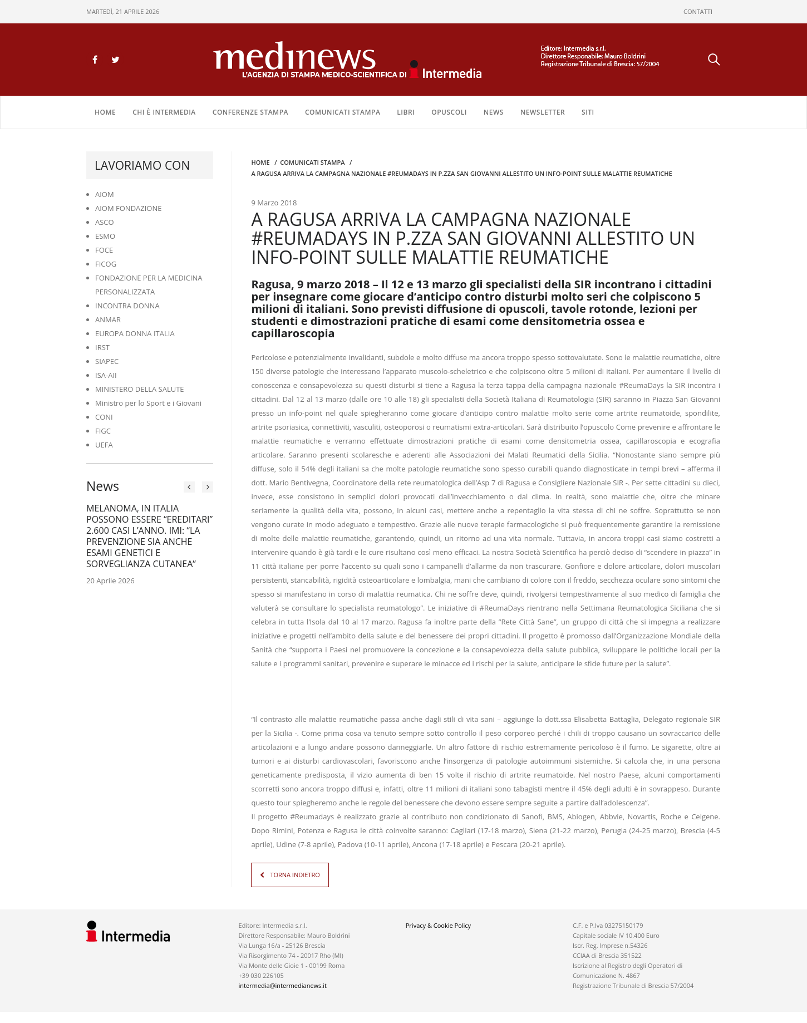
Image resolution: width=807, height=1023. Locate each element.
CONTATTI (697, 11)
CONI (104, 417)
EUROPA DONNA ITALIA (135, 333)
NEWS (494, 112)
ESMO (105, 236)
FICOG (105, 264)
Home (105, 112)
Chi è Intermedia (164, 112)
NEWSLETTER (542, 112)
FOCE (104, 250)
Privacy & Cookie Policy (438, 925)
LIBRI (406, 112)
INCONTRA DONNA (127, 306)
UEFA (104, 445)
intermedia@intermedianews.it (283, 985)
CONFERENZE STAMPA (250, 112)
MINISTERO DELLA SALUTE (139, 389)
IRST (102, 347)
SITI (588, 112)
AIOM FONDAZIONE (128, 208)
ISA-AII (106, 375)
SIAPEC (107, 361)
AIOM (104, 194)
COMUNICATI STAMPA (342, 112)
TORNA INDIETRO (294, 874)
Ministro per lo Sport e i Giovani (148, 403)
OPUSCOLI (449, 112)
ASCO (104, 222)
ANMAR (108, 319)
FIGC (103, 431)
